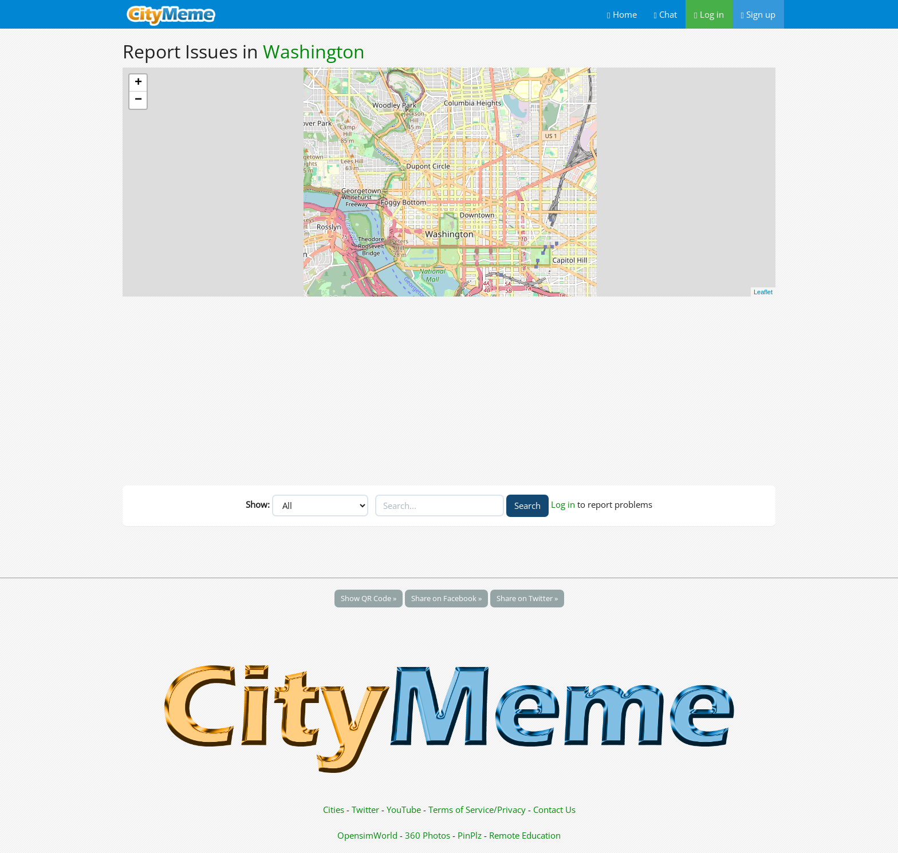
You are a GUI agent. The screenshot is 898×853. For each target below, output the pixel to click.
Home (621, 14)
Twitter (365, 809)
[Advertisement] (449, 388)
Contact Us (554, 809)
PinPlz (470, 835)
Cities (333, 809)
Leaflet (763, 292)
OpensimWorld (367, 835)
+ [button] (138, 83)
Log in (708, 14)
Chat (665, 14)
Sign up (758, 14)
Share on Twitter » (527, 598)
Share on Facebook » (446, 598)
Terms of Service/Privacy (477, 809)
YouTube (404, 809)
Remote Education (525, 835)
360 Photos (427, 835)
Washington (314, 51)
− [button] (138, 100)
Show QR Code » (368, 598)
